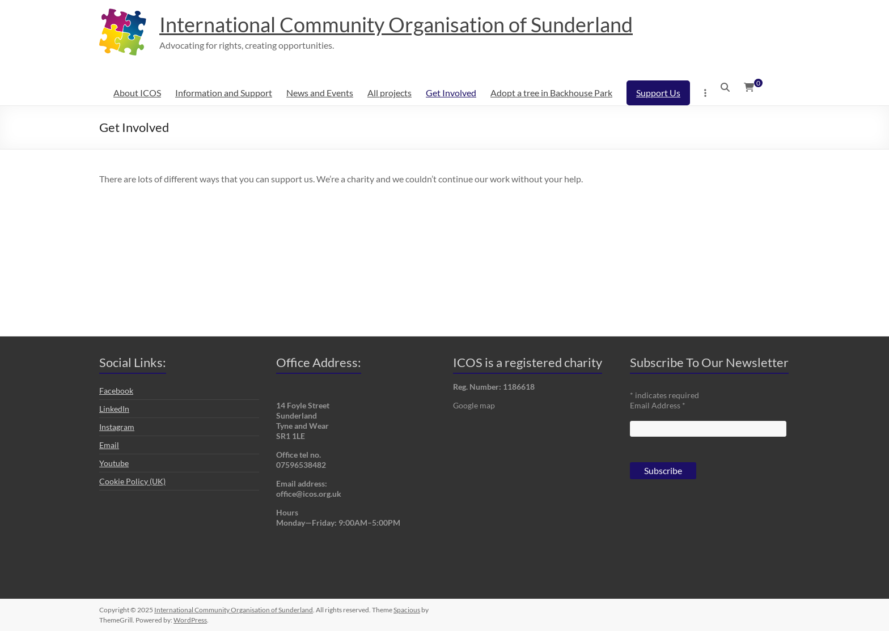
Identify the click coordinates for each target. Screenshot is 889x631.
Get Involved (451, 92)
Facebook (116, 390)
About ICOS (137, 92)
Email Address (657, 405)
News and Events (319, 92)
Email (109, 445)
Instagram (116, 427)
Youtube (114, 463)
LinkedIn (114, 408)
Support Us (658, 92)
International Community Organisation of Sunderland (396, 24)
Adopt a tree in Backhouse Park (551, 92)
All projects (389, 92)
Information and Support (223, 92)
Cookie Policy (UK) (132, 481)
